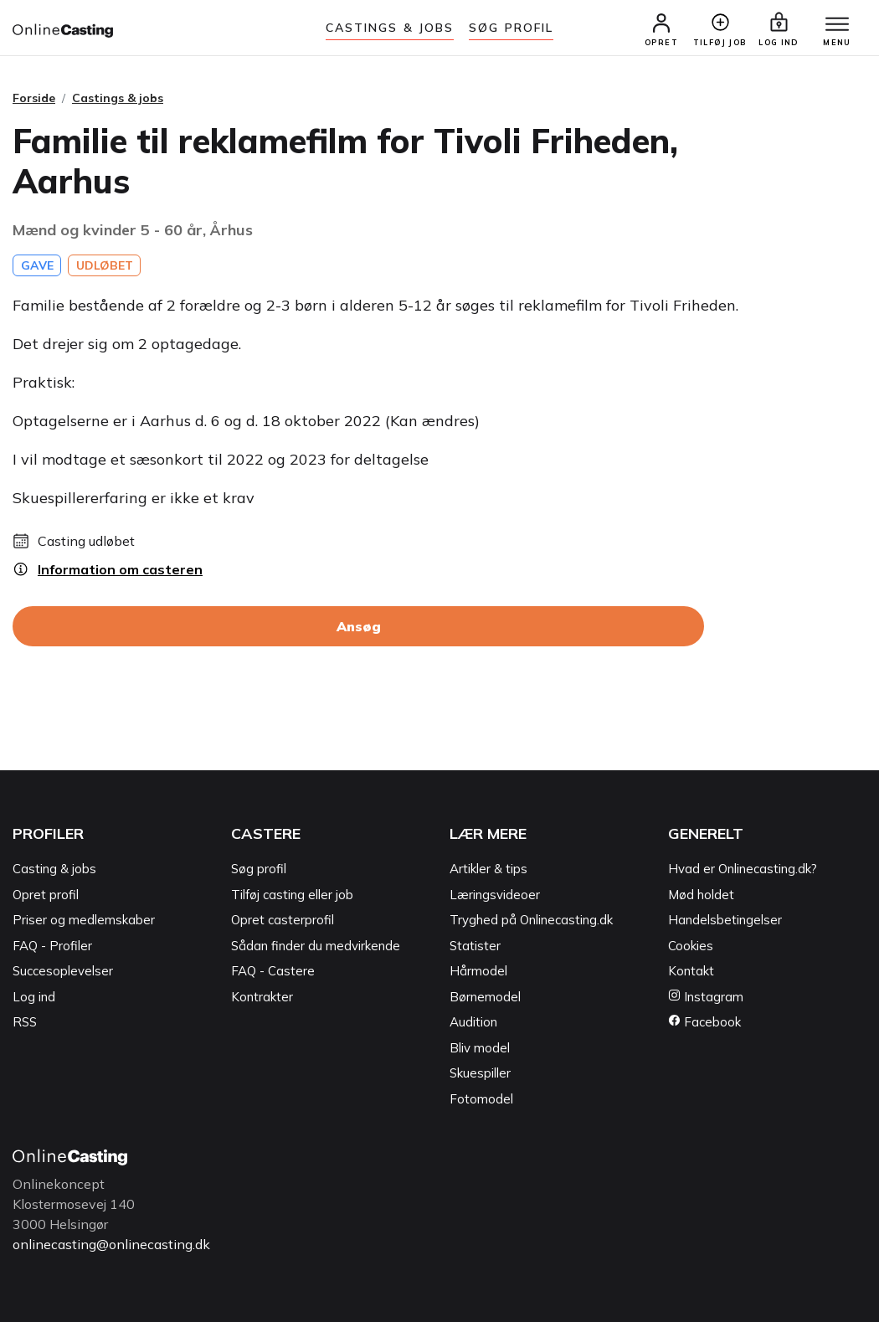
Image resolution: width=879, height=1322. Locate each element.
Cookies (690, 946)
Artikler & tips (488, 869)
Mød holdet (701, 895)
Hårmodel (478, 971)
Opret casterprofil (282, 920)
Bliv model (480, 1048)
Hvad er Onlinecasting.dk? (742, 869)
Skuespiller (480, 1073)
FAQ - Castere (273, 971)
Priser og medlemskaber (84, 920)
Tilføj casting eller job (292, 895)
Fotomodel (481, 1099)
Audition (473, 1022)
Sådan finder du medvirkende (315, 946)
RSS (25, 1022)
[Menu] (837, 25)
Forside (34, 97)
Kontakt (691, 971)
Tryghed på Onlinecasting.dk (531, 920)
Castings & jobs (390, 27)
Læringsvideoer (495, 895)
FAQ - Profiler (52, 946)
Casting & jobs (54, 869)
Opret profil (46, 895)
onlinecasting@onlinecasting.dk (111, 1244)
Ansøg (359, 626)
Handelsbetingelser (725, 920)
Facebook (704, 1022)
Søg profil (258, 869)
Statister (475, 946)
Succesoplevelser (63, 971)
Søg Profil (511, 27)
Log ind (34, 997)
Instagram (705, 997)
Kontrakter (262, 997)
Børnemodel (485, 997)
